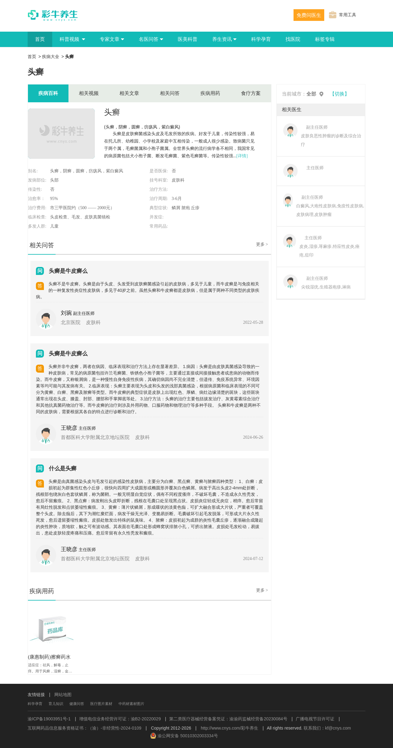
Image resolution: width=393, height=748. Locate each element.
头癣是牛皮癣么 (68, 271)
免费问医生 (309, 15)
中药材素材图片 (131, 704)
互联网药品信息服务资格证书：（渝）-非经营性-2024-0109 (84, 728)
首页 (40, 39)
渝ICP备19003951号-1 (49, 718)
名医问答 (151, 39)
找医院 (293, 39)
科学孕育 (261, 39)
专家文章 (112, 39)
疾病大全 (50, 56)
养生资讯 (224, 39)
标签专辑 (325, 39)
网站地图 (63, 694)
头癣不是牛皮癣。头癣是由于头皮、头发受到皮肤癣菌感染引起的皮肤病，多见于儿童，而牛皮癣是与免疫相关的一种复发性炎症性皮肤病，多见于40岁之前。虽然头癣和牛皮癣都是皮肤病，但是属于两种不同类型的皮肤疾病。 (148, 290)
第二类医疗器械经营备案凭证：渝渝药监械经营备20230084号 (228, 718)
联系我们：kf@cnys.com (327, 728)
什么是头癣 (62, 468)
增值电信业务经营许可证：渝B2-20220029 (120, 718)
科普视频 (72, 39)
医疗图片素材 (101, 704)
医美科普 (187, 39)
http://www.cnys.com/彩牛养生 (229, 728)
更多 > (262, 244)
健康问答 (76, 704)
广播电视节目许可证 (315, 718)
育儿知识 (56, 704)
